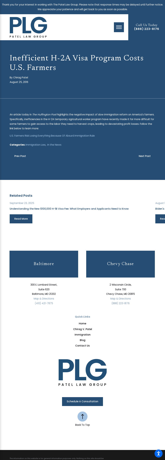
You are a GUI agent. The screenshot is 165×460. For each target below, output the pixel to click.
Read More (21, 218)
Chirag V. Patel (82, 329)
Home (82, 323)
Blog (82, 340)
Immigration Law (36, 144)
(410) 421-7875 (44, 303)
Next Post (145, 156)
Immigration (83, 334)
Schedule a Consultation (82, 401)
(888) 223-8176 (146, 29)
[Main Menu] (119, 27)
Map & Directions (44, 298)
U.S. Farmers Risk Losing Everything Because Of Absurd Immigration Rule (52, 135)
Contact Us (82, 345)
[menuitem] (82, 323)
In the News (54, 144)
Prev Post (20, 156)
